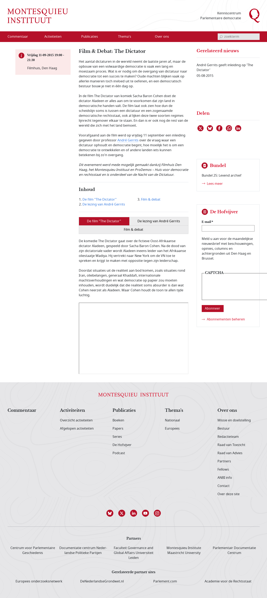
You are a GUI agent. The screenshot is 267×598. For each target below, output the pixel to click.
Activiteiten (72, 410)
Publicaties (124, 410)
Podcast (119, 453)
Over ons (227, 410)
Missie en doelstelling (234, 420)
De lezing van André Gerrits (103, 204)
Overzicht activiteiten (76, 420)
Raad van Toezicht (231, 445)
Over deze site (228, 494)
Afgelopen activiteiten (77, 428)
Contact (223, 485)
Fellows (223, 469)
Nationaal (172, 420)
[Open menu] (72, 37)
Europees (172, 428)
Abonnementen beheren (226, 319)
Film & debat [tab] (133, 229)
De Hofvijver (122, 445)
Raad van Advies (229, 453)
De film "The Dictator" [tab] (104, 221)
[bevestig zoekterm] (221, 37)
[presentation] (236, 290)
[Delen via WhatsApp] (229, 128)
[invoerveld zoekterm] (239, 36)
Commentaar (22, 410)
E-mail (206, 222)
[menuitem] (20, 37)
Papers (118, 428)
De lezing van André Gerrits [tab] (158, 221)
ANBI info (224, 477)
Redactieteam (228, 436)
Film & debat (150, 199)
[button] (110, 513)
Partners (224, 461)
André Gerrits (128, 140)
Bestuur (223, 428)
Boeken (118, 420)
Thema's (174, 410)
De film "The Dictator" (99, 199)
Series (117, 436)
